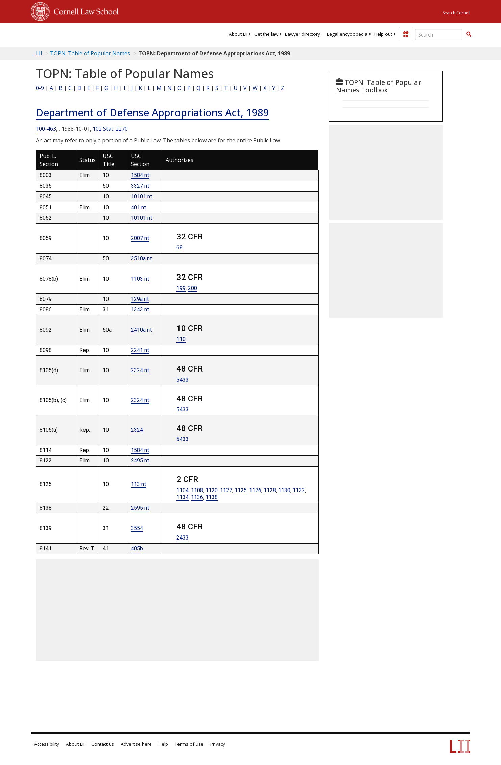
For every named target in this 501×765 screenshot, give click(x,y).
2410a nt (141, 330)
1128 (270, 490)
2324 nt (140, 370)
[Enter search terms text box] (438, 34)
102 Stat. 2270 (110, 129)
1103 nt (140, 279)
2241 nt (140, 350)
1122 (226, 490)
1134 (182, 497)
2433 (182, 537)
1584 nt (140, 175)
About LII (238, 34)
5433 (182, 380)
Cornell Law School (84, 10)
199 (181, 288)
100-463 (46, 129)
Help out (383, 34)
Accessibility (46, 744)
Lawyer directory (302, 34)
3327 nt (140, 186)
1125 (241, 490)
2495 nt (140, 460)
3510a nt (141, 258)
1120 (212, 490)
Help (163, 744)
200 (192, 288)
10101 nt (141, 196)
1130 (284, 490)
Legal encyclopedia (347, 34)
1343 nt (140, 309)
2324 (137, 430)
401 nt (138, 207)
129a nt (140, 299)
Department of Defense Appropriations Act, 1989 (152, 112)
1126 (255, 490)
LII (39, 53)
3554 (137, 528)
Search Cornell (456, 13)
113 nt (138, 484)
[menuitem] (238, 34)
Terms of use (189, 744)
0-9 (40, 88)
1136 (197, 497)
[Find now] (468, 34)
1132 (299, 490)
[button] (468, 34)
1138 (212, 497)
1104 (182, 490)
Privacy (217, 744)
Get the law (266, 34)
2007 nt (140, 238)
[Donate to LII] (405, 34)
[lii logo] (107, 34)
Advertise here (136, 744)
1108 (197, 490)
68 (179, 247)
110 (181, 339)
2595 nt (140, 508)
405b (137, 548)
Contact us (102, 744)
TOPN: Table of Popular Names (90, 53)
